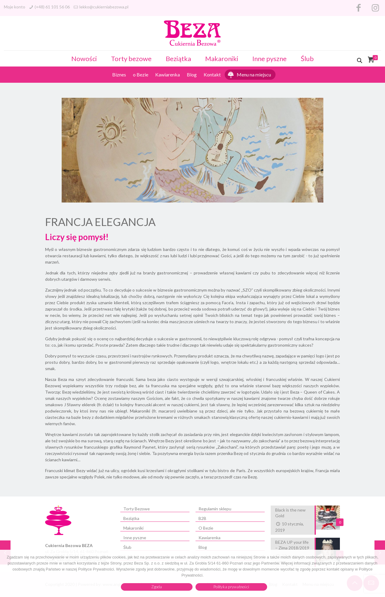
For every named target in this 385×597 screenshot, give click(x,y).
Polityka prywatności (231, 586)
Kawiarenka (167, 74)
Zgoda (156, 586)
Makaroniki (221, 58)
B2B (202, 518)
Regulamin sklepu (215, 508)
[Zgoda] (377, 574)
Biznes (119, 74)
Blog (192, 74)
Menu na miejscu (254, 74)
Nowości (84, 58)
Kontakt (212, 74)
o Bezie (140, 74)
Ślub (307, 58)
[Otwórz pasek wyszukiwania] (360, 60)
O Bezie (206, 527)
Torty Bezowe (136, 508)
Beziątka (178, 58)
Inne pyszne (269, 58)
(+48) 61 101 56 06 (52, 6)
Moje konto (14, 6)
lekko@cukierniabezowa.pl (103, 6)
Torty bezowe (131, 58)
